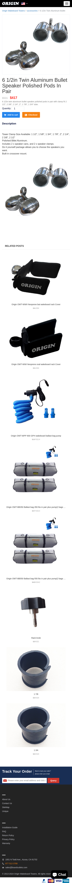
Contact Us (7, 803)
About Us (6, 799)
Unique (5, 811)
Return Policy (8, 835)
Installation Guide (9, 827)
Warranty (6, 843)
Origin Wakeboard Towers (13, 11)
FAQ (4, 831)
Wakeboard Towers (28, 874)
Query (53, 780)
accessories (32, 11)
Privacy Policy (8, 839)
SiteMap (5, 807)
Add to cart (11, 115)
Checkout (31, 115)
